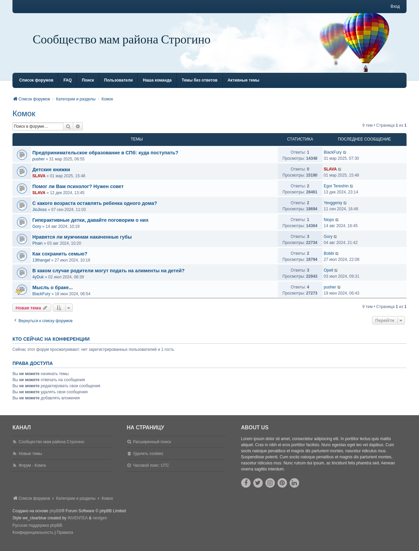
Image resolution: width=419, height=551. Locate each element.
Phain (37, 249)
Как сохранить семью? (59, 260)
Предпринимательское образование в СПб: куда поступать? (105, 158)
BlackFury (333, 158)
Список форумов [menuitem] (36, 86)
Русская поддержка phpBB (37, 531)
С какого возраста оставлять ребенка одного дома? (94, 209)
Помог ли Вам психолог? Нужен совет (78, 192)
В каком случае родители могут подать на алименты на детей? (108, 276)
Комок (23, 119)
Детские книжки (51, 175)
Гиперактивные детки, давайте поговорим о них (90, 226)
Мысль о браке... (52, 293)
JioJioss (39, 215)
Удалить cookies (148, 459)
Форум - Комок (32, 471)
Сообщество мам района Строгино (122, 40)
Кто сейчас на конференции (51, 345)
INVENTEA (77, 524)
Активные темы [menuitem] (243, 86)
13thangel (41, 266)
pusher (38, 165)
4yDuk (38, 283)
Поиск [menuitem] (88, 86)
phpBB (56, 517)
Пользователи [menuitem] (118, 86)
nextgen (100, 524)
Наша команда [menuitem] (157, 86)
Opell (328, 276)
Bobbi (329, 259)
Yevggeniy (333, 209)
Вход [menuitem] (395, 6)
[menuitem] (33, 539)
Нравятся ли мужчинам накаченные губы (82, 243)
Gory (36, 232)
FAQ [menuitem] (67, 86)
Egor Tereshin (336, 192)
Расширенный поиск (152, 448)
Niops (329, 225)
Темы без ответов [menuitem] (200, 86)
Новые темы (30, 459)
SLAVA (38, 182)
